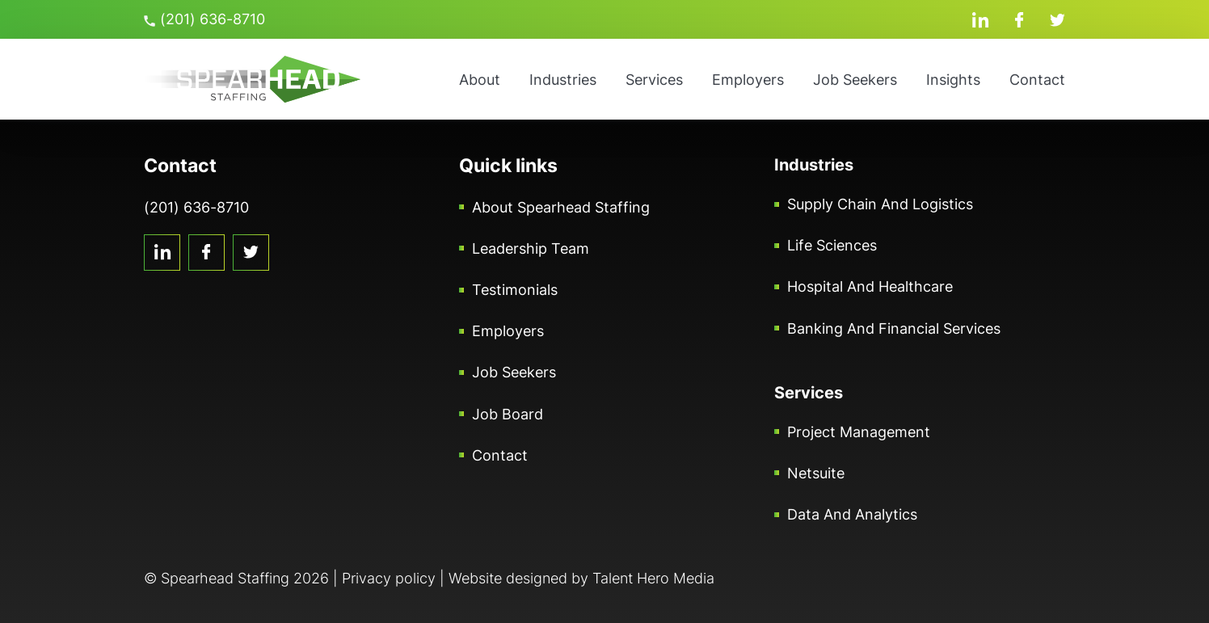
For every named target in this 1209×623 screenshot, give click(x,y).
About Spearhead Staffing (561, 207)
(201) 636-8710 (204, 19)
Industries (562, 79)
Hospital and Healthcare (870, 286)
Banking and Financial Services (893, 328)
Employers (748, 79)
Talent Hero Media (653, 578)
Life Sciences (832, 245)
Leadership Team (530, 248)
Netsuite (816, 473)
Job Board (507, 414)
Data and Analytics (852, 514)
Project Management (858, 431)
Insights (953, 79)
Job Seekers (855, 79)
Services (654, 79)
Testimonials (515, 289)
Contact (1037, 79)
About (479, 79)
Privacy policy (389, 578)
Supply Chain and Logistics (880, 204)
